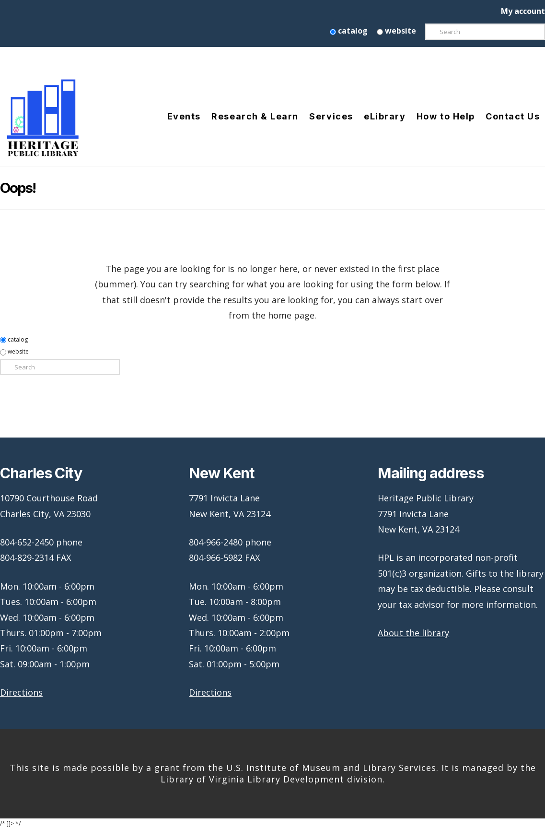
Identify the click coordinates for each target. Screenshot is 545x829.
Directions (21, 692)
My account (523, 11)
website (396, 30)
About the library (413, 633)
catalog (349, 30)
